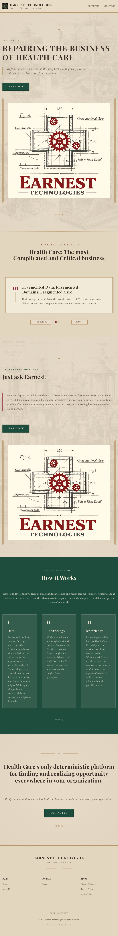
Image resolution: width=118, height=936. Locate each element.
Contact (110, 6)
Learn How (16, 86)
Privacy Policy (87, 889)
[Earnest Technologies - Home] (27, 6)
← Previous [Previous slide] (40, 322)
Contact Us (59, 813)
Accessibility (86, 894)
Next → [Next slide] (79, 322)
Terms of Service (88, 884)
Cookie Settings (59, 913)
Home (5, 884)
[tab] (55, 322)
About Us (93, 6)
